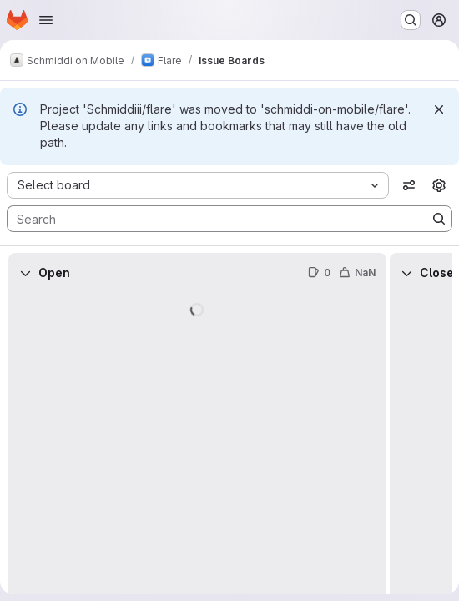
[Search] (208, 219)
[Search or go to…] (411, 20)
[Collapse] (25, 273)
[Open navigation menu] (46, 20)
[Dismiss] (439, 109)
